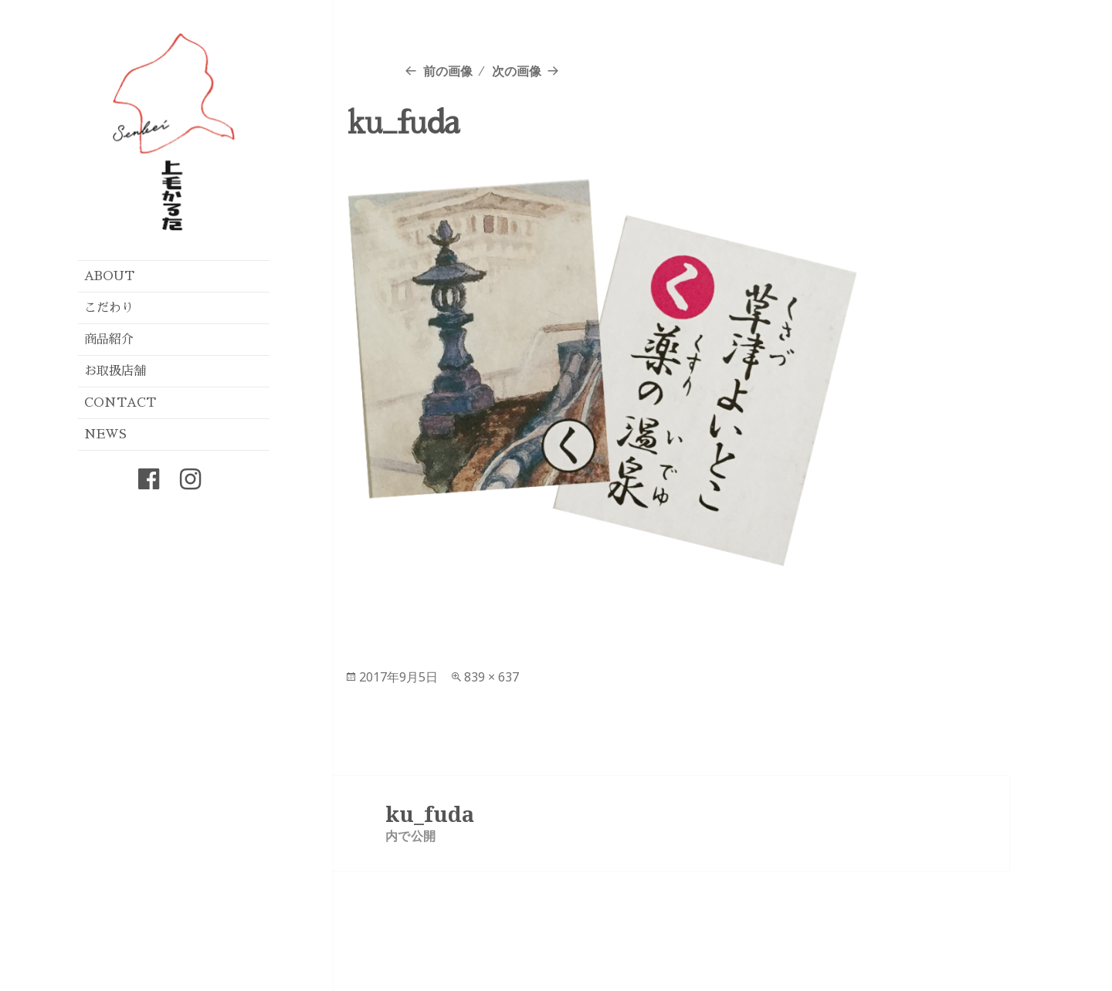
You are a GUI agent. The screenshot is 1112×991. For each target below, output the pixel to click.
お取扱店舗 (115, 371)
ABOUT (109, 276)
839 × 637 (491, 676)
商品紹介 (109, 339)
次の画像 (516, 71)
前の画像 (448, 71)
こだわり (109, 308)
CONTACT (120, 403)
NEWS (105, 434)
